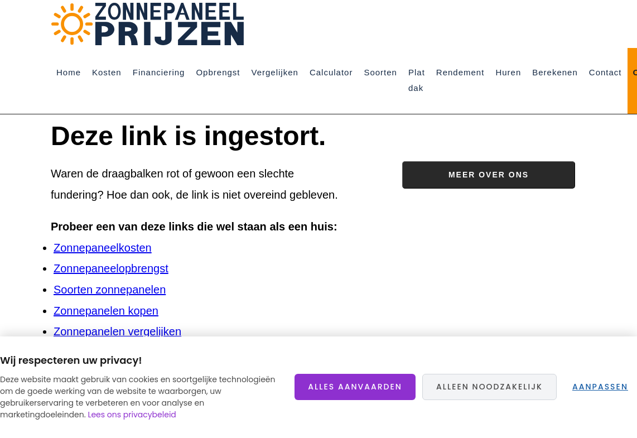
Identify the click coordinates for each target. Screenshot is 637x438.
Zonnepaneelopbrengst (111, 268)
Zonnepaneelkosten (103, 248)
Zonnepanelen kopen (106, 311)
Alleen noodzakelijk (489, 386)
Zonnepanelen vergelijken (117, 331)
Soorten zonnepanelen (110, 289)
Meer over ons (488, 174)
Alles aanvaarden (355, 386)
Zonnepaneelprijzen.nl (151, 24)
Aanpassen (600, 386)
